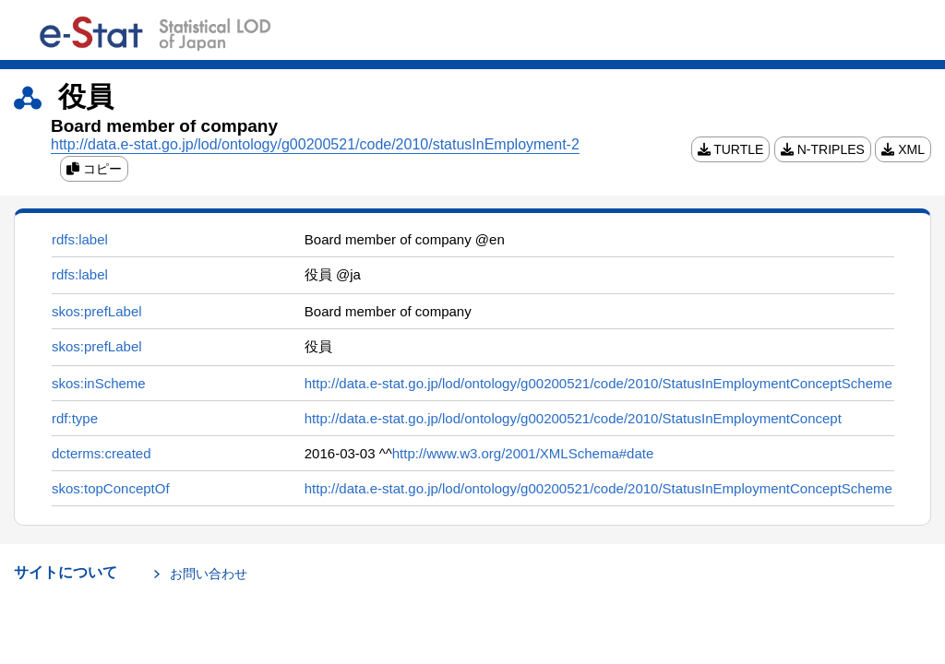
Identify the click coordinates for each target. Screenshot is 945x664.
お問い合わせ (208, 573)
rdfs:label (80, 239)
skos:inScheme (99, 383)
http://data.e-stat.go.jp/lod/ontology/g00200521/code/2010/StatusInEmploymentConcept (573, 418)
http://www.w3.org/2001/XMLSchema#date (523, 453)
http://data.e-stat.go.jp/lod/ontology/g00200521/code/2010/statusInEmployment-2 (315, 144)
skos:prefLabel (97, 311)
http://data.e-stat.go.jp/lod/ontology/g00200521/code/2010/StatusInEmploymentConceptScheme (598, 383)
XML (903, 149)
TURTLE (731, 149)
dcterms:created (101, 453)
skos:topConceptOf (111, 488)
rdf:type (75, 418)
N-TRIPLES (823, 149)
